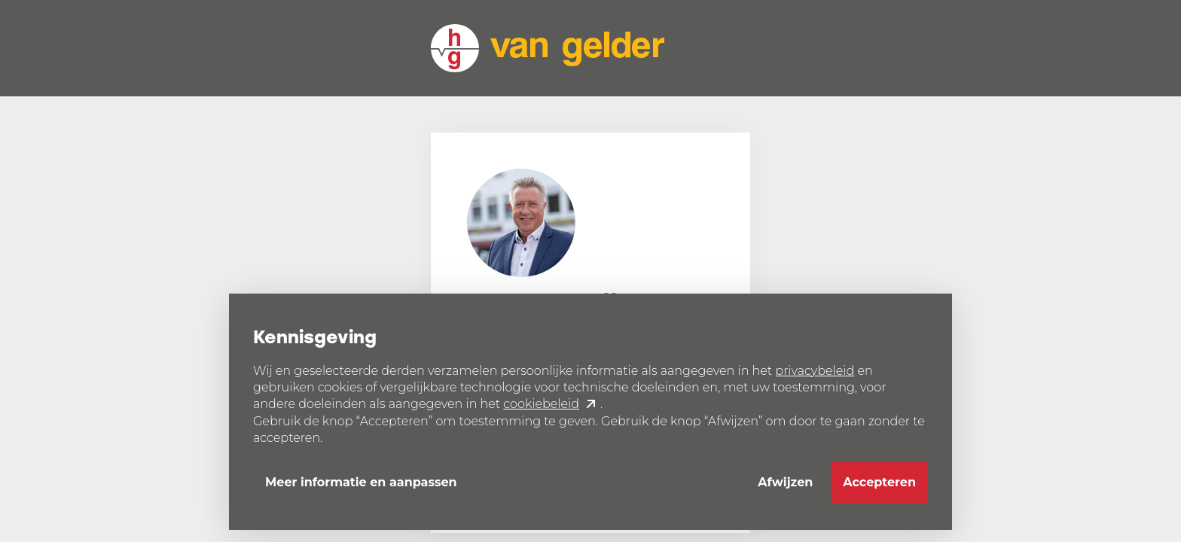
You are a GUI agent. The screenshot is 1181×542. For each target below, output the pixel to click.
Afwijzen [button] (785, 482)
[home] (547, 48)
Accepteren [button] (879, 482)
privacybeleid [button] (814, 371)
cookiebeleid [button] (541, 404)
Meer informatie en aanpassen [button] (361, 482)
